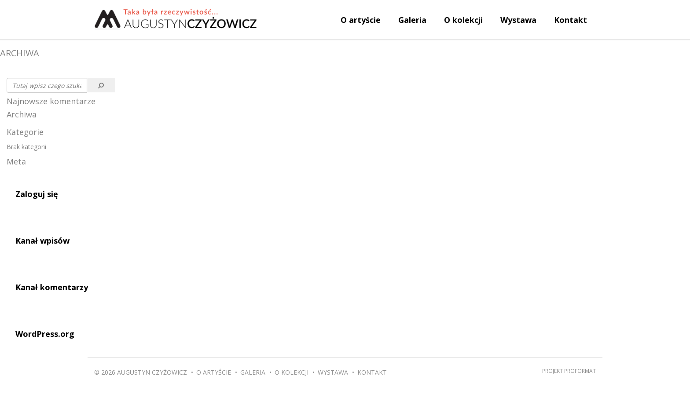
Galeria (412, 20)
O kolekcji (463, 20)
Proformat (580, 370)
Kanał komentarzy (51, 287)
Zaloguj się (36, 194)
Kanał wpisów (42, 240)
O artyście (361, 20)
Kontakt (570, 20)
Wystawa (518, 20)
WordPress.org (44, 333)
